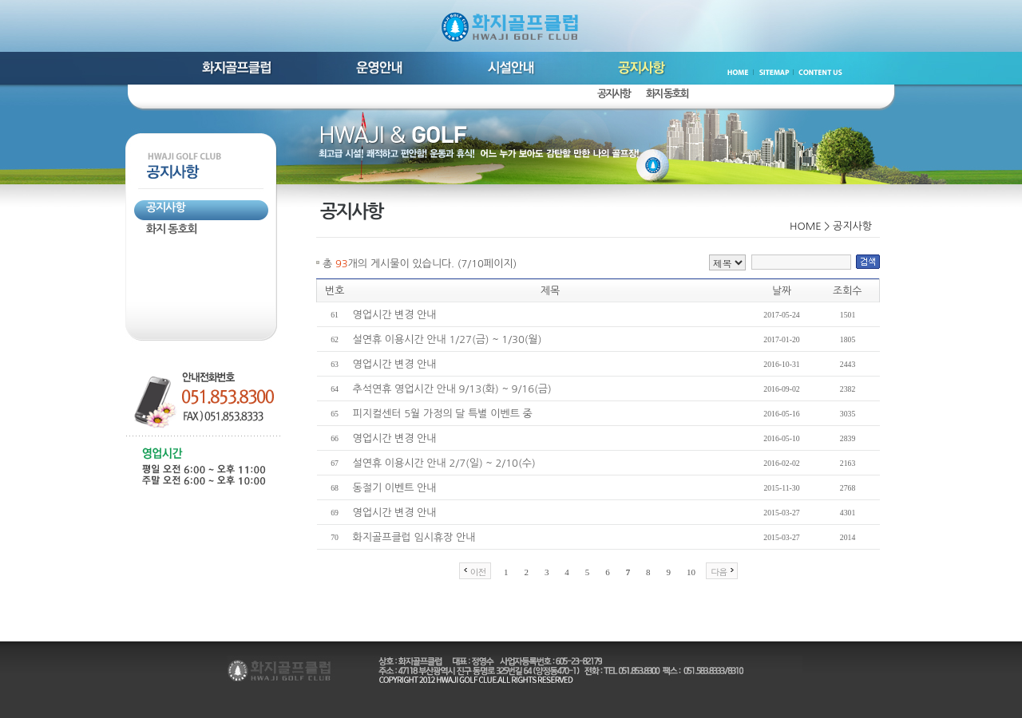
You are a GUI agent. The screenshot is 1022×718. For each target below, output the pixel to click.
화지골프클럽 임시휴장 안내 (414, 537)
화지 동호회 (667, 94)
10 (691, 572)
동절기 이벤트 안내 (395, 488)
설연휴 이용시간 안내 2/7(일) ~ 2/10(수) (444, 463)
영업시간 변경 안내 (395, 315)
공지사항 (613, 94)
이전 (478, 572)
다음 (719, 572)
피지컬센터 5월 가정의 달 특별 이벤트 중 (443, 413)
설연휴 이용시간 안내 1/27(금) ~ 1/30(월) (447, 339)
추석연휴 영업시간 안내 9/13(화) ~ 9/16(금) (452, 389)
